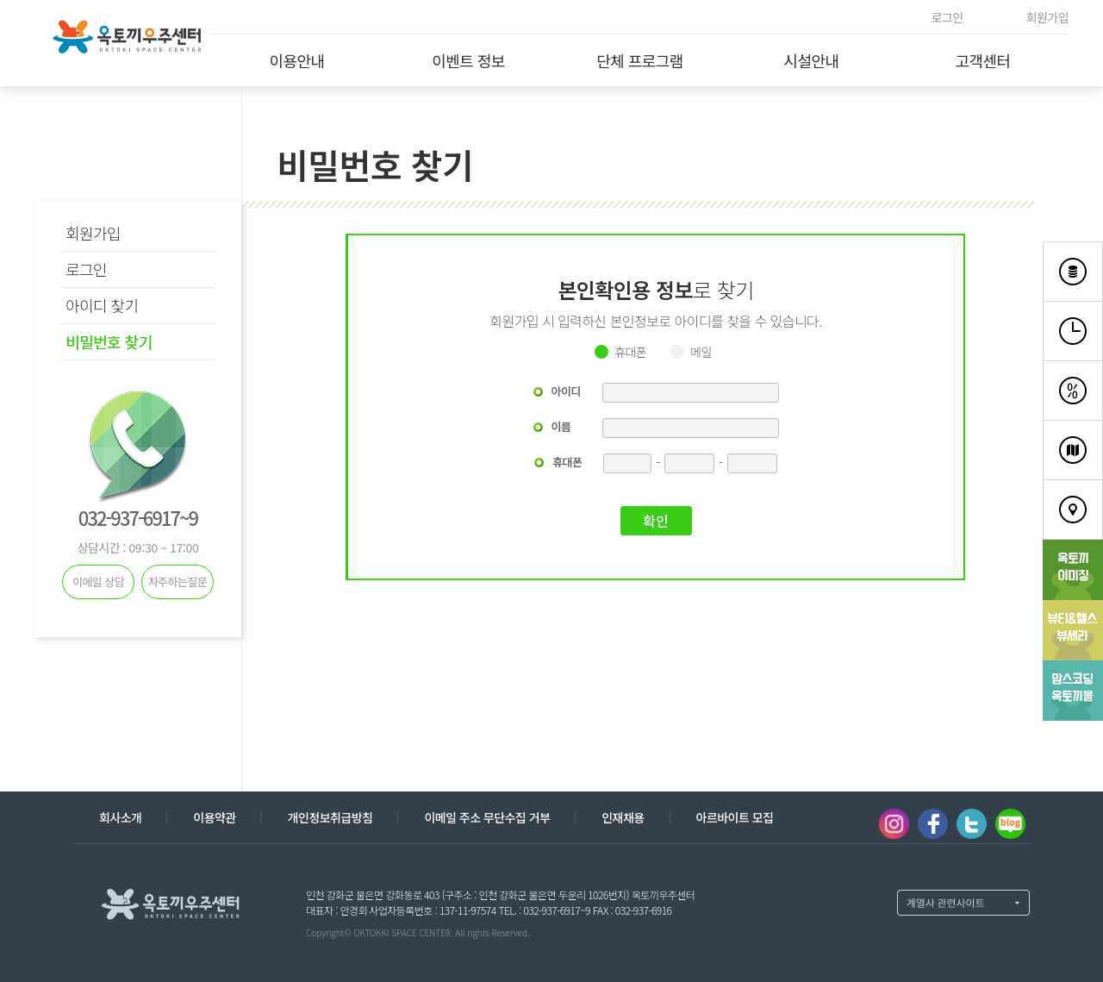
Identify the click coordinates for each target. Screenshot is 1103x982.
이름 (561, 426)
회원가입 (1047, 17)
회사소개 (120, 817)
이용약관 (214, 817)
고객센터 (982, 60)
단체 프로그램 (639, 60)
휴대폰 (630, 351)
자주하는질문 (178, 581)
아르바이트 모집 (735, 817)
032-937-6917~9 (137, 517)
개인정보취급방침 (330, 817)
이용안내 (296, 60)
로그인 (947, 17)
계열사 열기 (963, 903)
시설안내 (810, 60)
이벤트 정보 (468, 60)
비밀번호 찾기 (109, 341)
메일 (701, 351)
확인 (655, 520)
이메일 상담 (98, 581)
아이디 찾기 (102, 305)
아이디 (566, 391)
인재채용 (622, 817)
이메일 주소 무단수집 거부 (487, 817)
